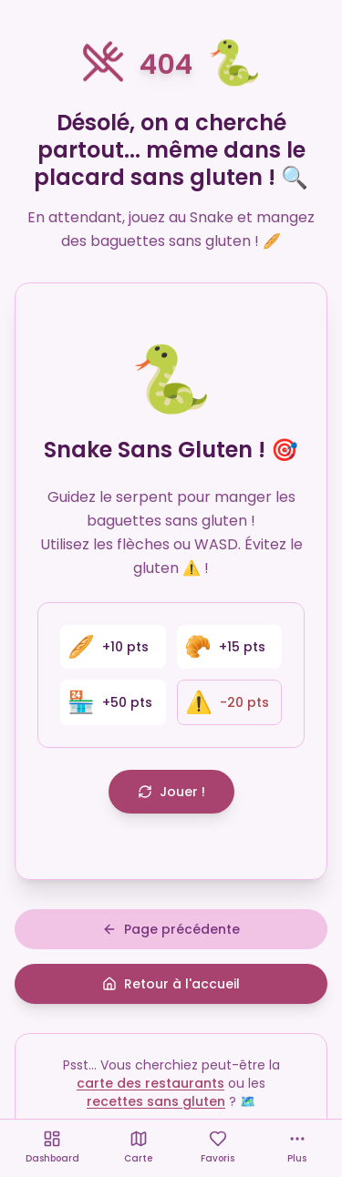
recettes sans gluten (156, 1101)
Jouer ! (171, 792)
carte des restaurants (150, 1083)
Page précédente (171, 929)
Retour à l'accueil (171, 984)
